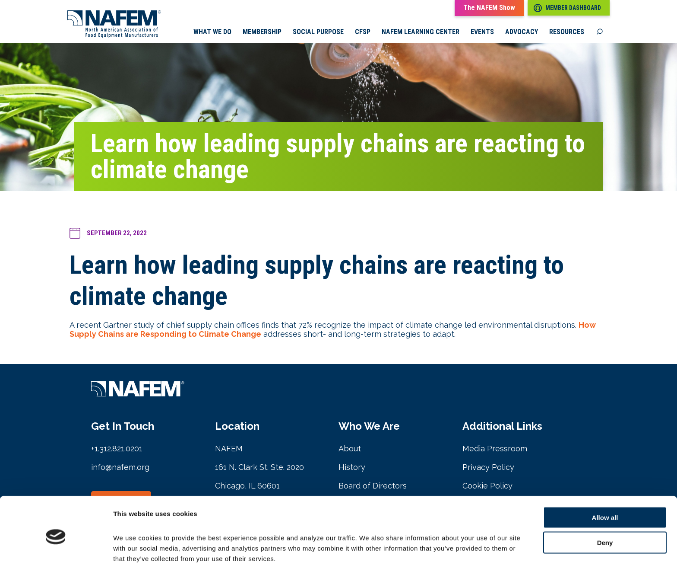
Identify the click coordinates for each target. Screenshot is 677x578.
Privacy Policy (488, 467)
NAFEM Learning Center (420, 32)
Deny (605, 517)
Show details (453, 561)
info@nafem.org (120, 467)
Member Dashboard (567, 8)
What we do (212, 32)
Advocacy (521, 32)
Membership (262, 32)
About (349, 448)
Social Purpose (318, 32)
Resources (566, 32)
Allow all (605, 491)
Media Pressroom (494, 448)
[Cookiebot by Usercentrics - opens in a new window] (56, 561)
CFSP (362, 32)
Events (482, 32)
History (351, 467)
